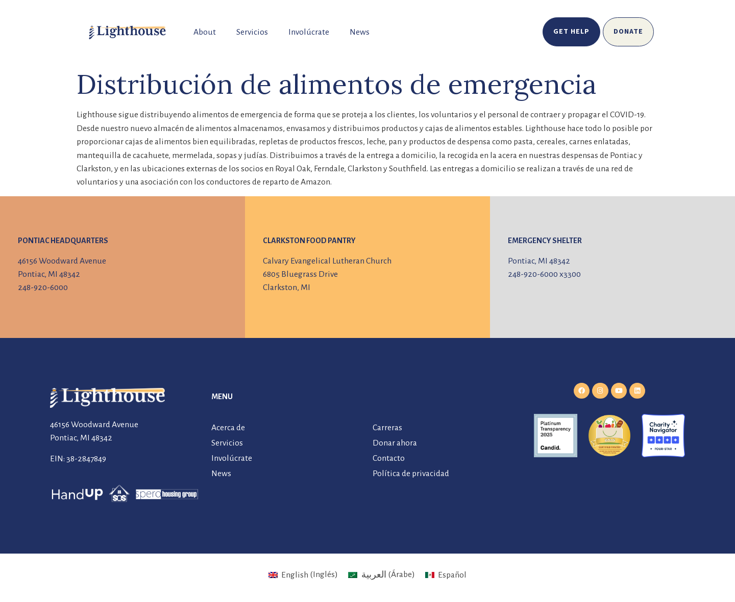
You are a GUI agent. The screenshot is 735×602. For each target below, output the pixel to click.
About (204, 32)
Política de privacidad (411, 473)
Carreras (387, 427)
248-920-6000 (43, 287)
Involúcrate (308, 32)
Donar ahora (395, 443)
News (360, 32)
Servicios (252, 32)
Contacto (389, 458)
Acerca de (228, 427)
